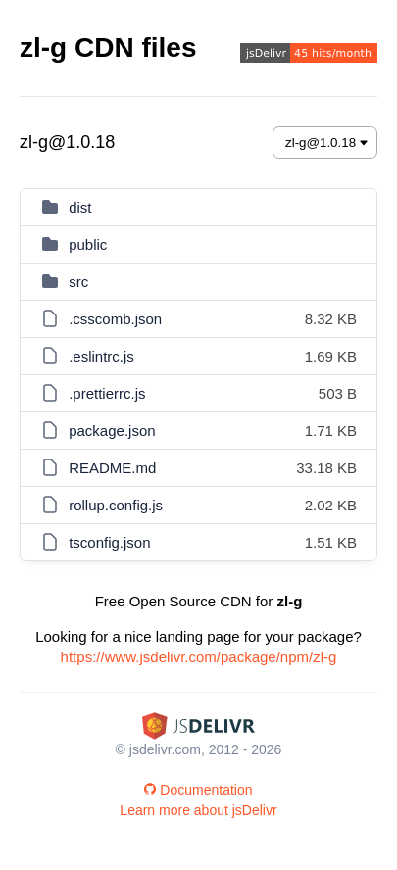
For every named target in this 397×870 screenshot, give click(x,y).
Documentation (198, 790)
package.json (112, 430)
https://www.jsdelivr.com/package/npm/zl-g (199, 657)
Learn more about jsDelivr (198, 810)
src (78, 281)
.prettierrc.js (107, 393)
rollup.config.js (116, 505)
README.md (112, 467)
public (88, 244)
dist (80, 207)
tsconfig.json (109, 542)
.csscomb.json (115, 319)
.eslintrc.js (101, 356)
